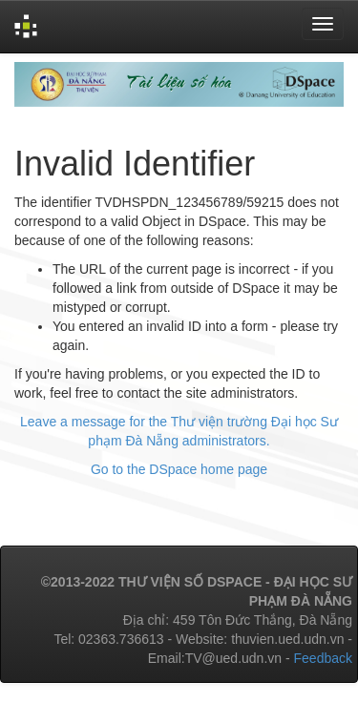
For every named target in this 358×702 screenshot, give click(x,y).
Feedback (323, 658)
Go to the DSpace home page (179, 469)
